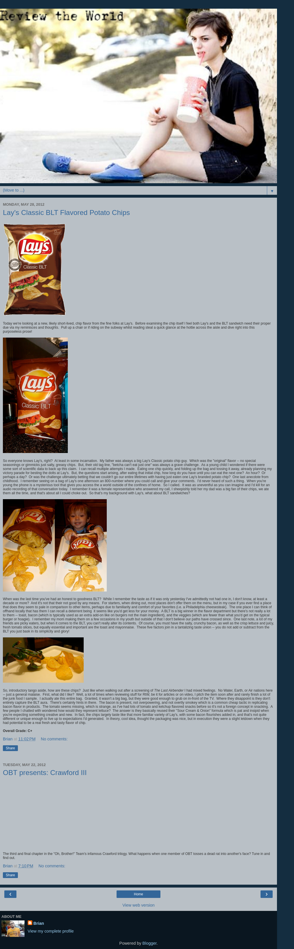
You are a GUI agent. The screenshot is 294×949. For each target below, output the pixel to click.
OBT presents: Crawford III (45, 772)
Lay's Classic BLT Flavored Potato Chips (66, 212)
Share (10, 748)
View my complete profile (51, 931)
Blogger (150, 943)
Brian (38, 923)
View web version (138, 905)
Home (138, 894)
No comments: (54, 739)
